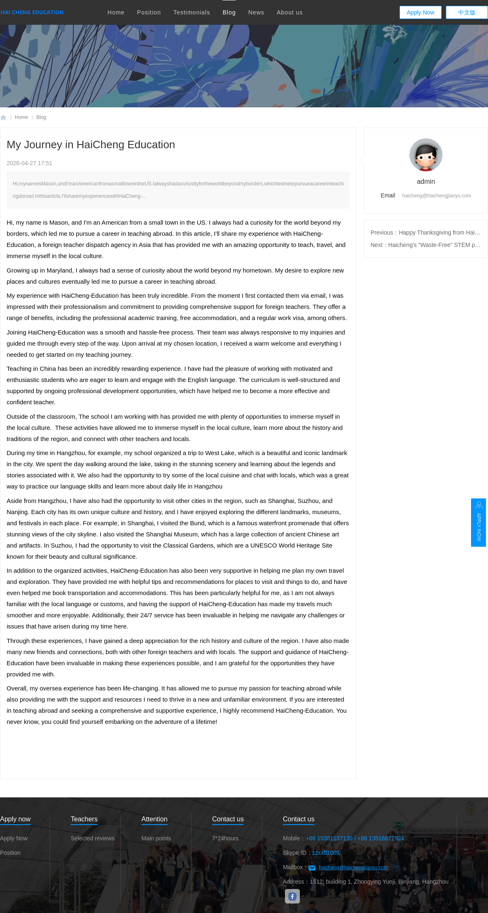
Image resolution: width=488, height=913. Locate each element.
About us (290, 12)
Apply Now (421, 12)
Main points (156, 838)
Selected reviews (93, 838)
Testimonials (191, 12)
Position (149, 12)
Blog (229, 12)
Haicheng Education (3, 117)
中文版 (467, 12)
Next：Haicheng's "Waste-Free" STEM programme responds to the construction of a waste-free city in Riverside (426, 245)
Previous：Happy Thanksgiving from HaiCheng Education (426, 232)
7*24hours (225, 838)
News (256, 12)
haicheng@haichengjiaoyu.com (353, 867)
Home (116, 12)
